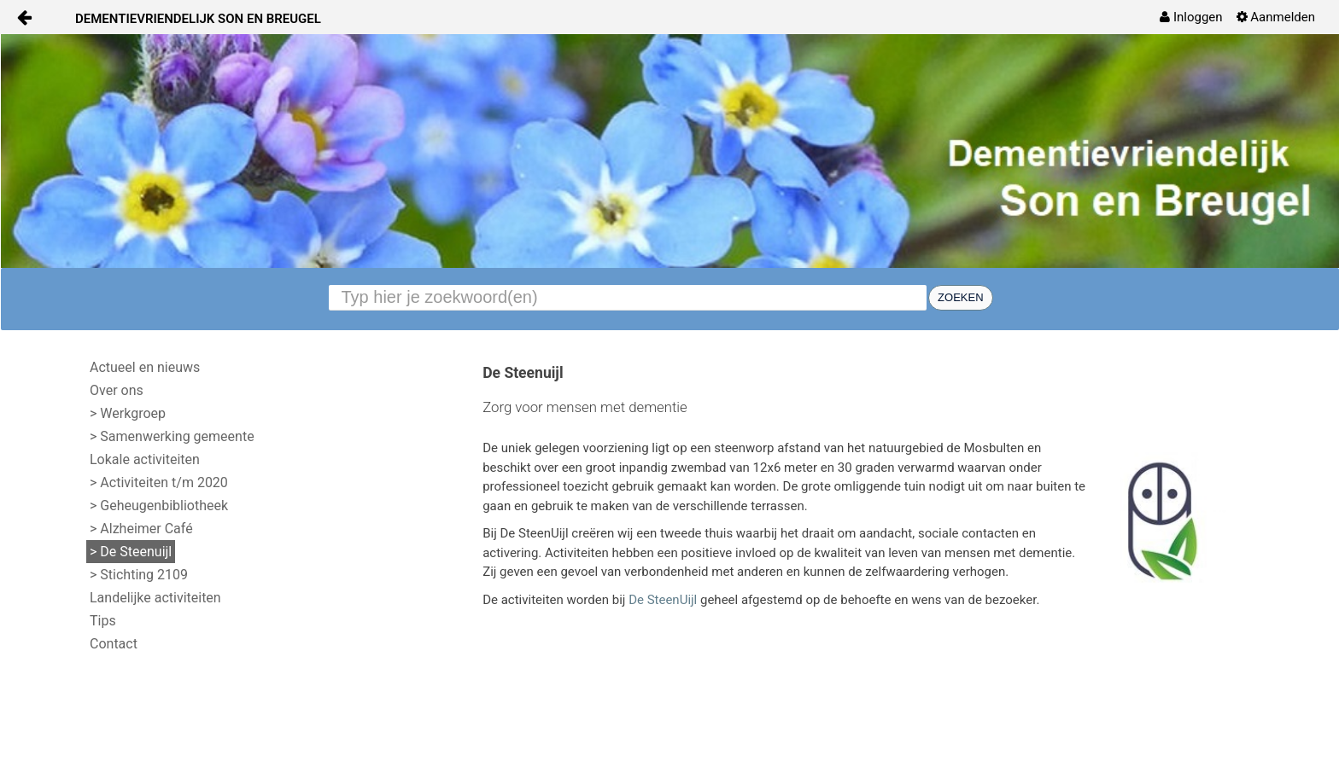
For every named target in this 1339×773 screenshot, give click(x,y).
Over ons (116, 390)
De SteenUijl (663, 599)
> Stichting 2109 (139, 575)
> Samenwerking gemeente (172, 436)
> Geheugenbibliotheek (159, 505)
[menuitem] (1191, 17)
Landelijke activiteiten (155, 598)
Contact (113, 644)
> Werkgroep (128, 413)
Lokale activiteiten (145, 459)
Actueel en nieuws (145, 367)
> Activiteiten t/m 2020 (159, 482)
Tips (103, 621)
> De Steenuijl (131, 551)
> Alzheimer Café (141, 528)
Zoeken (960, 297)
